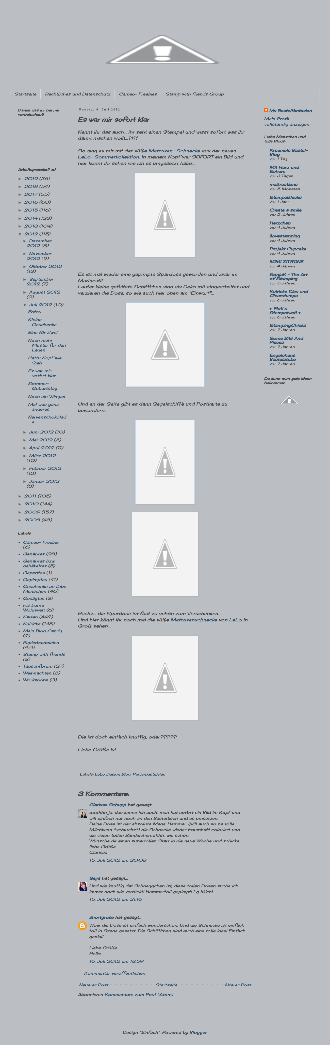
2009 (32, 512)
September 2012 (39, 281)
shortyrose (101, 917)
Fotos (34, 311)
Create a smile (285, 210)
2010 (32, 503)
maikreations (283, 184)
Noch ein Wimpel (46, 396)
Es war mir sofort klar (41, 373)
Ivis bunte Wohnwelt (34, 608)
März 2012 (42, 455)
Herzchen (279, 223)
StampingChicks (287, 325)
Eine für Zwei (42, 332)
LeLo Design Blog (112, 774)
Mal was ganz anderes (43, 407)
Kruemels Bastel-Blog (288, 152)
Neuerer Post (93, 984)
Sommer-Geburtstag (42, 386)
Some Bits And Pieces (286, 340)
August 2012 (44, 292)
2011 (31, 496)
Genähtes (33, 553)
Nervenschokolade (47, 419)
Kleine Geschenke (42, 322)
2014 (31, 218)
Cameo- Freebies (138, 94)
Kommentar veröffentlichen (114, 973)
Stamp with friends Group (195, 94)
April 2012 (42, 447)
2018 (31, 186)
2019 (31, 178)
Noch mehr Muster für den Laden (47, 345)
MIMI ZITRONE (286, 261)
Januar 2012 (44, 481)
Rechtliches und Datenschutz (77, 94)
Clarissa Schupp (107, 804)
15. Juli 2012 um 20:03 (117, 860)
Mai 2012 (41, 439)
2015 (31, 210)
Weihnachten (37, 673)
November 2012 (38, 256)
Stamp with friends (44, 654)
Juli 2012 (41, 304)
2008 (32, 519)
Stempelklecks (285, 197)
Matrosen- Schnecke (174, 150)
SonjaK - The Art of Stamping (288, 276)
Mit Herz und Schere (284, 169)
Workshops (35, 679)
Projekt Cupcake (287, 248)
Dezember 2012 (38, 243)
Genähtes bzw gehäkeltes (39, 563)
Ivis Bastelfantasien (290, 110)
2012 (31, 233)
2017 (31, 194)
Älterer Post (237, 984)
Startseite (25, 94)
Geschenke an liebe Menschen (44, 589)
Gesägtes (33, 598)
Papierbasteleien (149, 774)
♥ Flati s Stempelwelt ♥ (285, 310)
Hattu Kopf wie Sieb (44, 360)
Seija (94, 878)
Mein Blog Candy (42, 630)
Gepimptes (35, 579)
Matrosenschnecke (193, 619)
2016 (31, 202)
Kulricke (31, 623)
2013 (31, 226)
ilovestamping (284, 235)
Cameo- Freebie (40, 542)
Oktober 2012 (45, 266)
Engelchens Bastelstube (282, 357)
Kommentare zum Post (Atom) (139, 994)
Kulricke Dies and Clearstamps (288, 293)
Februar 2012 (45, 468)
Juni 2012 (42, 432)
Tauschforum (37, 666)
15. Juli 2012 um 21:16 (115, 899)
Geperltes (34, 572)
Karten (30, 616)
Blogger (198, 1032)
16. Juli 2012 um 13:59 (116, 961)
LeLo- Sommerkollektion (108, 156)
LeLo (235, 619)
